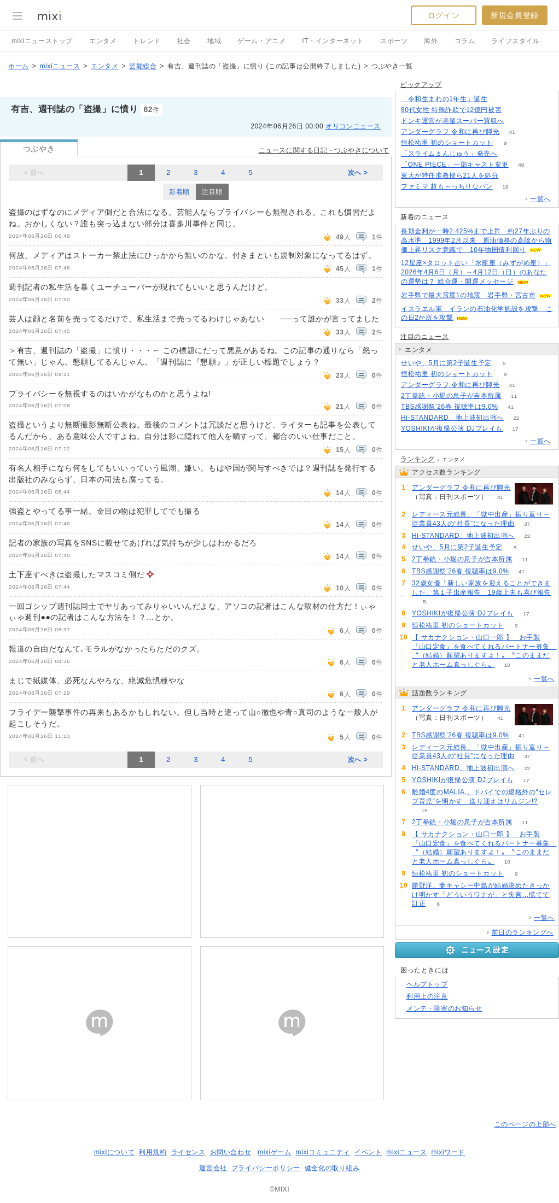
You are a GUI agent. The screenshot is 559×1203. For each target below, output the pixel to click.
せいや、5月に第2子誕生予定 (446, 363)
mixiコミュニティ (323, 1152)
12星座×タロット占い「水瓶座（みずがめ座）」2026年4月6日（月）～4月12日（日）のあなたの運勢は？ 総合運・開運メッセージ (476, 272)
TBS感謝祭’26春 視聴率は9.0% (449, 406)
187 (500, 99)
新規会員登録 (515, 15)
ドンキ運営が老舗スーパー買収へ (452, 121)
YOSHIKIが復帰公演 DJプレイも (452, 428)
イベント (368, 1152)
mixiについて (114, 1152)
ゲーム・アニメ (261, 41)
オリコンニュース (353, 126)
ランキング (417, 459)
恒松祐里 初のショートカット (447, 142)
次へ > (358, 173)
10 (507, 665)
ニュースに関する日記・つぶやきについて (324, 150)
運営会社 (212, 1168)
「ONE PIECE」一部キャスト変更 (455, 164)
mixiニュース (59, 66)
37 (527, 524)
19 (505, 187)
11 (514, 396)
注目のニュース (424, 337)
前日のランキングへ (523, 932)
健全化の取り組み (332, 1168)
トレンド (146, 41)
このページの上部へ (525, 1124)
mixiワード (448, 1152)
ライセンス (188, 1152)
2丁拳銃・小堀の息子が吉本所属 (451, 396)
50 (511, 176)
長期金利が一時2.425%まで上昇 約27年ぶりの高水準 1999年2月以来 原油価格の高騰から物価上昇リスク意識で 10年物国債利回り (476, 240)
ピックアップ (421, 85)
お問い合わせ (231, 1152)
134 (517, 121)
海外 (431, 41)
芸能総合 (142, 66)
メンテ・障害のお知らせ (444, 1008)
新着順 (179, 192)
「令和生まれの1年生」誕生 (444, 99)
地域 (214, 41)
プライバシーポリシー (265, 1168)
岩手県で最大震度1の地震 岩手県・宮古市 (468, 295)
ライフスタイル (515, 41)
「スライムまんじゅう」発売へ (449, 153)
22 (516, 418)
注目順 (212, 192)
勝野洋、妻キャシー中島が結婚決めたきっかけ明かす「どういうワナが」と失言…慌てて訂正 (481, 895)
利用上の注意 (427, 996)
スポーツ (393, 41)
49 (521, 165)
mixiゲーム (275, 1152)
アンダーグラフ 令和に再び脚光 (450, 132)
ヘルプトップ (427, 984)
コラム (465, 41)
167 (510, 154)
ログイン (443, 15)
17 (516, 429)
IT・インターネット (333, 41)
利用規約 (152, 1152)
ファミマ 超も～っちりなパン (447, 186)
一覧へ (540, 199)
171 (514, 110)
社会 (184, 41)
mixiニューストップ (42, 41)
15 (424, 810)
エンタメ (103, 41)
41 (512, 132)
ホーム (18, 66)
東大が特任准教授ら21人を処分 (449, 175)
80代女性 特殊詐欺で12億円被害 (451, 110)
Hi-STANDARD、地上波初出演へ (452, 417)
